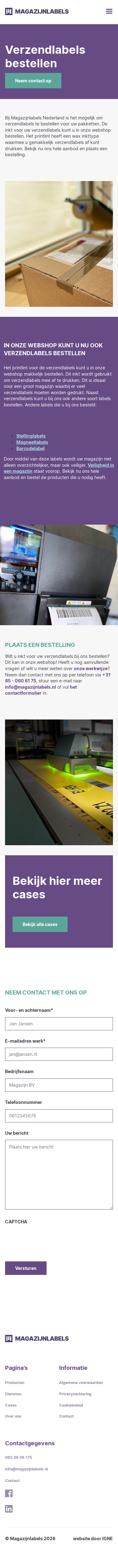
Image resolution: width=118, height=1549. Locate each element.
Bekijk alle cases (40, 924)
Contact (66, 1416)
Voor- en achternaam (29, 1010)
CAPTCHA (16, 1221)
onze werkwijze (91, 668)
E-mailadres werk (25, 1041)
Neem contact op (33, 80)
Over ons (13, 1416)
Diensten (13, 1394)
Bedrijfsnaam (19, 1071)
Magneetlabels (32, 442)
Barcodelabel (30, 448)
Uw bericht (16, 1133)
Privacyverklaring (75, 1394)
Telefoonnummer (23, 1102)
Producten (14, 1382)
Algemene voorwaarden (81, 1382)
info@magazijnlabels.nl (30, 687)
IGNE (107, 1538)
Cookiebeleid (71, 1405)
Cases (11, 1405)
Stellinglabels (31, 435)
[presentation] (53, 1237)
